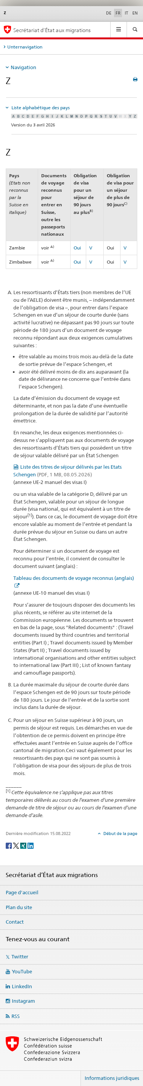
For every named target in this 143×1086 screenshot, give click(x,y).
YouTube (22, 971)
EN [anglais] (135, 13)
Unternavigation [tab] (24, 47)
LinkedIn (22, 986)
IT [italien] (126, 13)
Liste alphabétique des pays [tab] (40, 107)
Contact (15, 922)
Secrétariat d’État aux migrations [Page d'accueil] (52, 30)
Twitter (19, 956)
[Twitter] (16, 845)
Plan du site (19, 907)
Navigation (23, 67)
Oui (77, 248)
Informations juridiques (112, 1078)
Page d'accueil (22, 892)
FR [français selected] (118, 13)
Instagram (23, 1001)
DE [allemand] (108, 13)
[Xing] (23, 845)
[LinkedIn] (30, 845)
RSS (15, 1016)
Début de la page (119, 833)
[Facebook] (9, 845)
